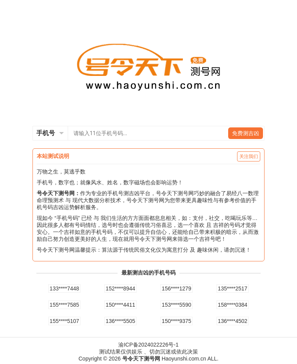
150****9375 (176, 321)
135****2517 (232, 288)
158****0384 (232, 305)
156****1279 (176, 288)
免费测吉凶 (245, 133)
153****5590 (176, 305)
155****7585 (64, 305)
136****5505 (120, 321)
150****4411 (120, 305)
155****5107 (64, 321)
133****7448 (64, 288)
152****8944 (120, 288)
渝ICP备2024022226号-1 (148, 345)
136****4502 (232, 321)
